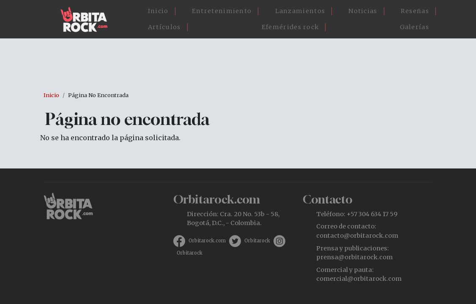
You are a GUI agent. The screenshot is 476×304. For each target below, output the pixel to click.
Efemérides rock (290, 27)
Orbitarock (257, 241)
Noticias (362, 11)
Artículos (164, 27)
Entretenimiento (222, 11)
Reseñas (415, 11)
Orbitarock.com (207, 241)
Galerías (414, 27)
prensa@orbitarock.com (354, 257)
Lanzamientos (300, 11)
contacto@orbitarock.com (357, 235)
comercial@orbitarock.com (359, 278)
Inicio (158, 11)
